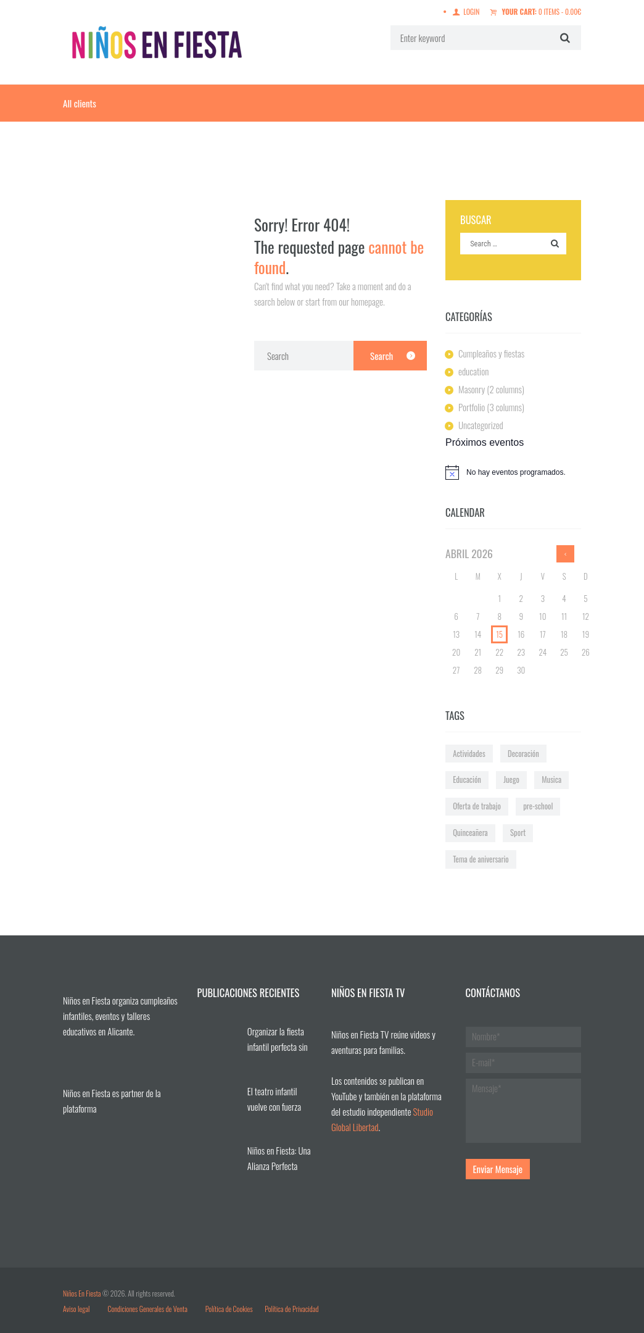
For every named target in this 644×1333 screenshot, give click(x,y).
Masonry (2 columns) (491, 389)
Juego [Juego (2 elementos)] (511, 779)
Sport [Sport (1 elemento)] (518, 832)
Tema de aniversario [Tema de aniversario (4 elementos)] (481, 859)
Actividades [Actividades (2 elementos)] (469, 753)
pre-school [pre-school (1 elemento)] (538, 806)
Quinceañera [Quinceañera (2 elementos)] (470, 832)
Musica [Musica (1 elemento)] (551, 779)
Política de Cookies (229, 1308)
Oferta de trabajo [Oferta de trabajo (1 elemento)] (477, 806)
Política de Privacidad (291, 1308)
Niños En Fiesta (82, 1293)
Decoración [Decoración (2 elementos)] (523, 753)
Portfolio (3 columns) (491, 407)
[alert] (513, 472)
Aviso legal (77, 1308)
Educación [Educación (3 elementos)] (467, 779)
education (473, 371)
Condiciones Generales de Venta (147, 1308)
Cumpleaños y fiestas (491, 353)
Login (471, 11)
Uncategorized (480, 425)
